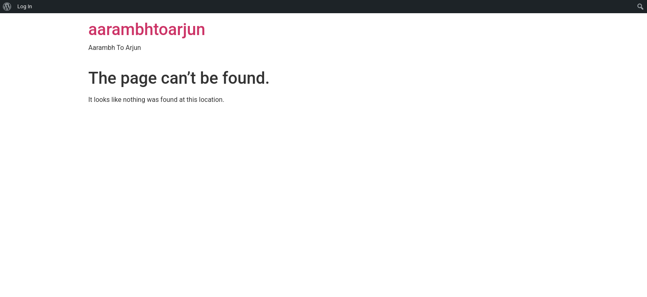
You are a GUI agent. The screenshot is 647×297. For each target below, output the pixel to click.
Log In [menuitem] (24, 6)
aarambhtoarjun (146, 29)
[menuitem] (7, 6)
